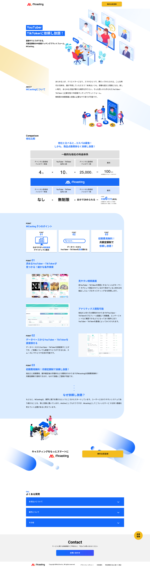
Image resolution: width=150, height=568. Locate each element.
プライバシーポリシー (87, 565)
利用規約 (99, 565)
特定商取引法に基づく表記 (113, 565)
